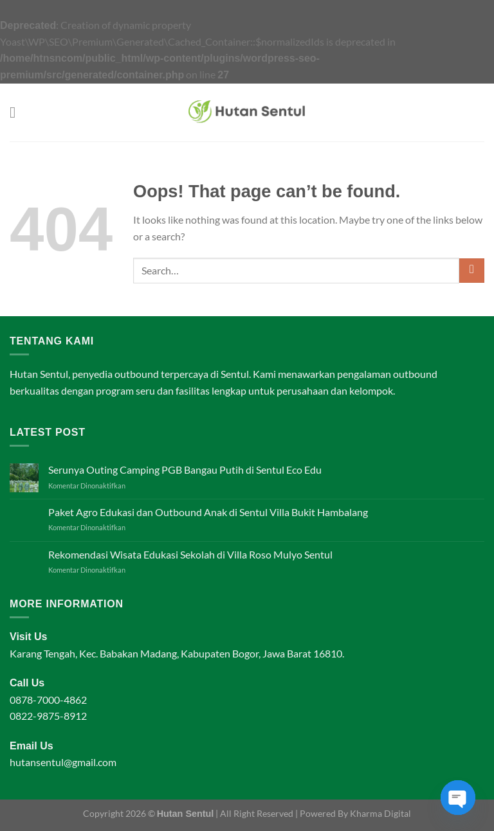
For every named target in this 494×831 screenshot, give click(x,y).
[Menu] (17, 112)
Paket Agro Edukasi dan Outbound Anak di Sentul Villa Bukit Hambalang (208, 512)
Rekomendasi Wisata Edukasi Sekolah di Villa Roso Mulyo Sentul (190, 554)
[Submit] (471, 270)
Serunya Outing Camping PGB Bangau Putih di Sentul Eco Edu (185, 469)
